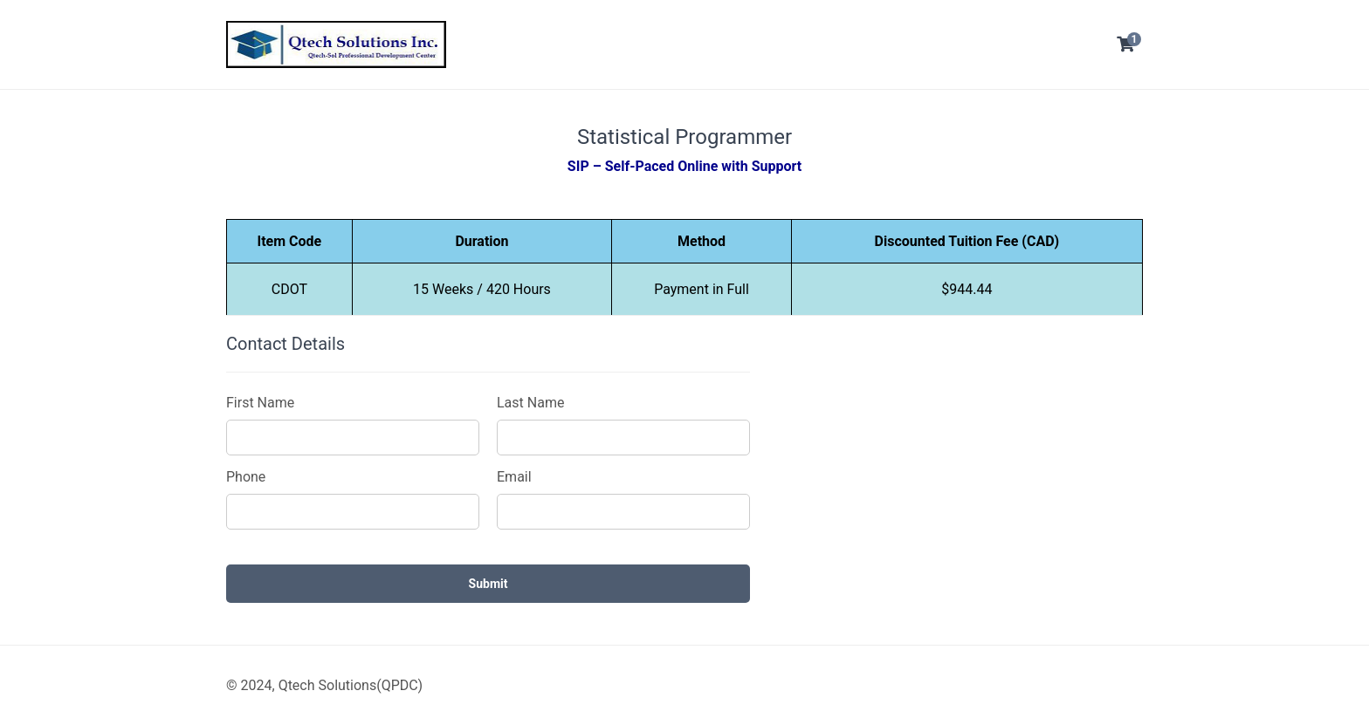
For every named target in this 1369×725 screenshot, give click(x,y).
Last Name (530, 402)
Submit (488, 584)
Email (514, 477)
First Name (260, 402)
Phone (245, 477)
